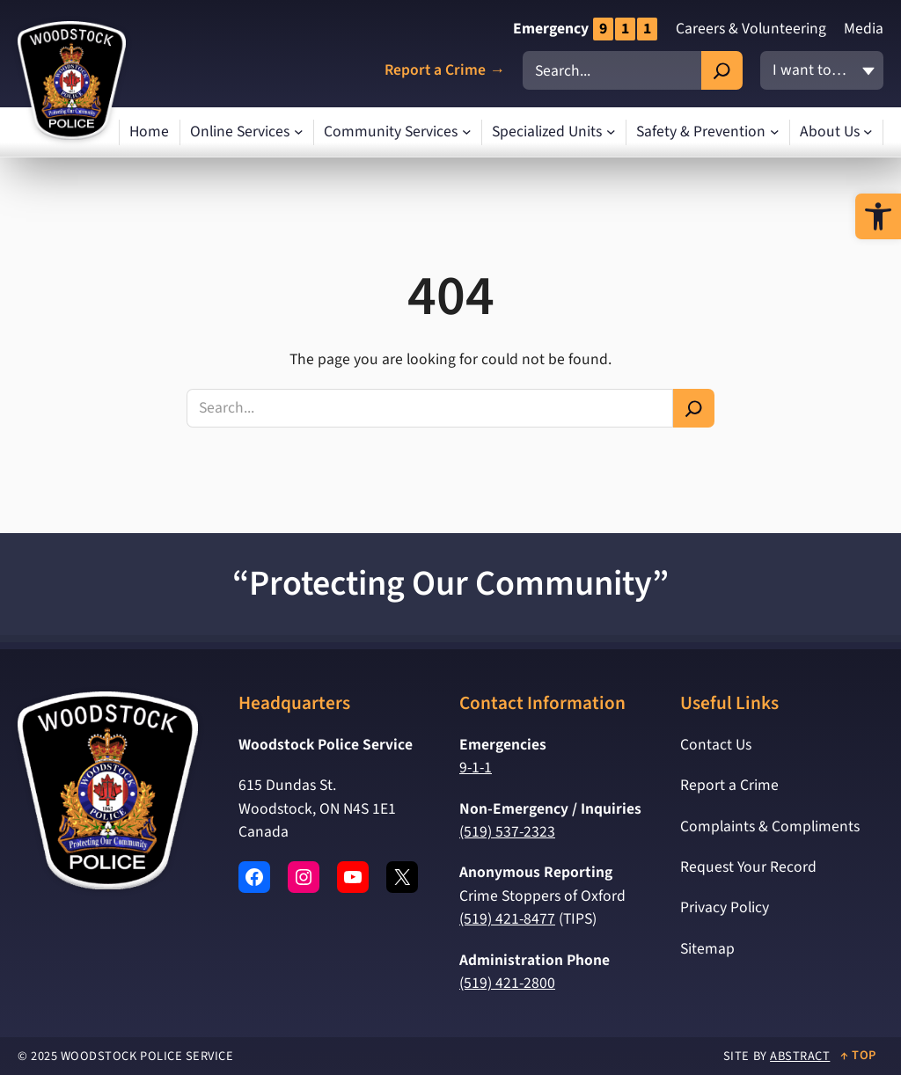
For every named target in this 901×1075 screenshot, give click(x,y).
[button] (878, 216)
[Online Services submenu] (299, 132)
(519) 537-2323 (507, 832)
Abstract (800, 1056)
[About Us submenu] (868, 132)
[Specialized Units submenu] (611, 132)
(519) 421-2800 (507, 983)
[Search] (722, 70)
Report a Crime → (445, 71)
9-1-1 (475, 768)
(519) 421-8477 (507, 919)
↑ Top (858, 1055)
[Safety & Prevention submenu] (775, 132)
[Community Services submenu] (467, 132)
